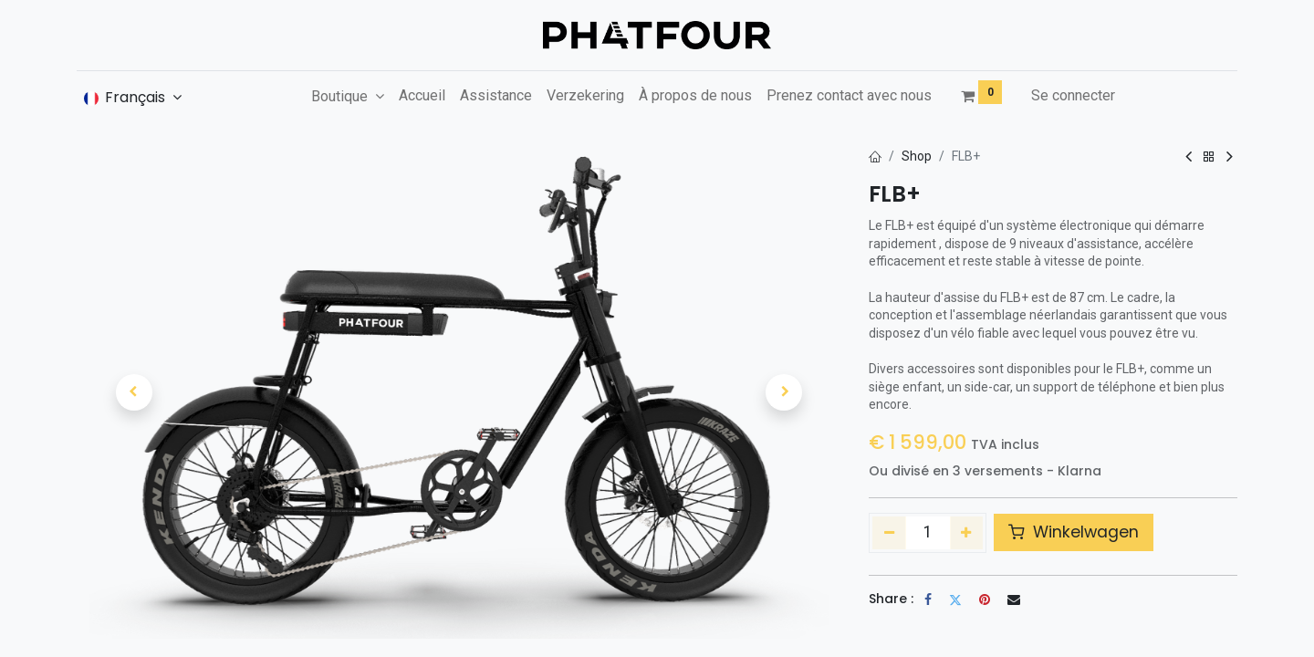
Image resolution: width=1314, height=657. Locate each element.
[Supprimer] (889, 532)
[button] (134, 392)
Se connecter (1073, 95)
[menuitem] (422, 95)
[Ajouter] (967, 532)
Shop (917, 156)
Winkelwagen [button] (1073, 532)
